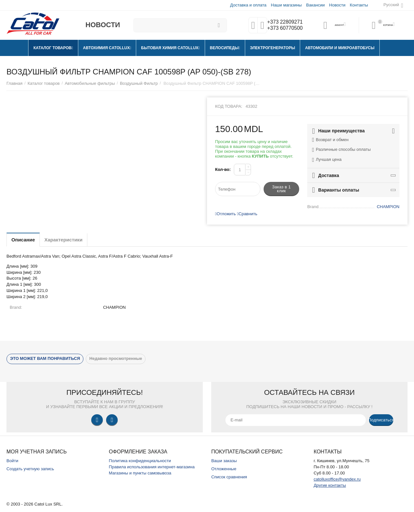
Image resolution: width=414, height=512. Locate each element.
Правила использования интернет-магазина (152, 466)
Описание (25, 239)
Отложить (225, 213)
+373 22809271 (283, 22)
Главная (14, 83)
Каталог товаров (43, 83)
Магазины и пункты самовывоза (140, 473)
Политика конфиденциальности (140, 460)
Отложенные (223, 468)
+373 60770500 (283, 28)
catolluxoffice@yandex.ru (337, 479)
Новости (337, 5)
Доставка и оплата (248, 5)
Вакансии (315, 5)
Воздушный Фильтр (139, 83)
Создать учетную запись (30, 468)
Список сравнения (229, 476)
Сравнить (247, 213)
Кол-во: (223, 169)
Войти (12, 460)
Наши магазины (285, 5)
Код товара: (228, 106)
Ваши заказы (224, 460)
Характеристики (72, 239)
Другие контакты (330, 485)
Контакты (359, 5)
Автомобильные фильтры (90, 83)
